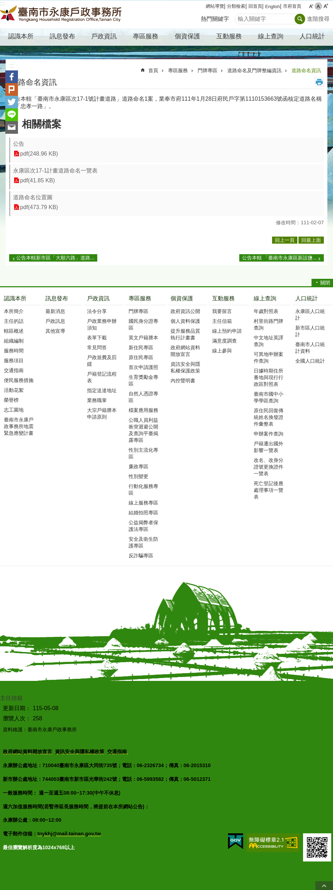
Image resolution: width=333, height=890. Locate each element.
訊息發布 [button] (62, 36)
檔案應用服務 (143, 410)
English (272, 6)
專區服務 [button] (145, 36)
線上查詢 (265, 298)
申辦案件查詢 (268, 434)
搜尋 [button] (300, 19)
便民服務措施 (18, 380)
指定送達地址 (102, 390)
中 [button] (318, 6)
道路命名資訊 (306, 70)
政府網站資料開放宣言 (185, 351)
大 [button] (325, 6)
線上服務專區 (143, 503)
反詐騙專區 (141, 555)
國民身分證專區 (143, 324)
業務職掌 (97, 400)
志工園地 (14, 410)
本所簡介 (14, 311)
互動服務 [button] (229, 36)
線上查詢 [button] (270, 36)
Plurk (11, 89)
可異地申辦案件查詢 (268, 357)
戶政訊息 (55, 321)
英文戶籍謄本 (143, 337)
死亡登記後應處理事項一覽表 (268, 490)
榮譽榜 (11, 400)
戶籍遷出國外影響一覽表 (268, 447)
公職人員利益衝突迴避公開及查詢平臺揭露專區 (143, 430)
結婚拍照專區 (143, 512)
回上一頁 (285, 240)
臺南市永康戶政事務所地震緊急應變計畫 (18, 426)
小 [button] (311, 6)
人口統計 (306, 298)
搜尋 (240, 17)
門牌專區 (207, 70)
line (11, 114)
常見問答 (97, 347)
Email (11, 127)
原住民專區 (141, 357)
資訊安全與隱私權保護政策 (185, 367)
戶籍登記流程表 (102, 377)
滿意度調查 (224, 341)
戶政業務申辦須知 (102, 324)
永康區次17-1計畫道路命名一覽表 (55, 171)
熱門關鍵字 (215, 19)
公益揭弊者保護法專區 (143, 526)
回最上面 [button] (311, 240)
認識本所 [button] (20, 36)
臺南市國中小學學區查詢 (268, 397)
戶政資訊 (98, 298)
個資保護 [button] (187, 36)
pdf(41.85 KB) (37, 180)
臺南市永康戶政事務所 (61, 14)
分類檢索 (236, 6)
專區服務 (178, 70)
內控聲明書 (183, 380)
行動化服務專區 (143, 489)
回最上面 (324, 885)
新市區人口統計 (310, 331)
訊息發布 (56, 298)
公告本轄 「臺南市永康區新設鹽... (279, 258)
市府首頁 (292, 6)
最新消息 (55, 311)
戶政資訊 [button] (104, 36)
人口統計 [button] (312, 36)
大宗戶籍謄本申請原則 (102, 413)
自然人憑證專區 (143, 397)
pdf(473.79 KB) (39, 207)
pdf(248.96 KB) (39, 154)
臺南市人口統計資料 (310, 347)
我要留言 (222, 311)
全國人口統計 (310, 361)
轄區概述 (14, 331)
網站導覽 (215, 6)
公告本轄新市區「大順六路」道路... (55, 258)
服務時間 (14, 350)
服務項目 (14, 360)
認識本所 (15, 298)
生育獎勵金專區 (143, 380)
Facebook (11, 76)
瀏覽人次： (17, 718)
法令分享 (97, 311)
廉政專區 (138, 466)
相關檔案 (41, 124)
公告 (18, 144)
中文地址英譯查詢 (268, 341)
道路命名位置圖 (33, 197)
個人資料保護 (185, 321)
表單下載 (97, 337)
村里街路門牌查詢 (268, 324)
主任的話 (14, 321)
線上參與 (222, 350)
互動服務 (223, 298)
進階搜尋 (318, 19)
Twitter (11, 102)
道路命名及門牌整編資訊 (254, 70)
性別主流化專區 (143, 453)
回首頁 (255, 6)
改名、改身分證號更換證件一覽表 (268, 466)
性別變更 (138, 476)
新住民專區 (141, 347)
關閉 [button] (325, 283)
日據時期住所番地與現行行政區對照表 (268, 377)
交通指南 (14, 370)
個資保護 (182, 298)
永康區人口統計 (310, 314)
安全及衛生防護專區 (143, 542)
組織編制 (14, 341)
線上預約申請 (227, 331)
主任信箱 (222, 321)
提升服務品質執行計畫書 (185, 334)
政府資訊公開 (185, 311)
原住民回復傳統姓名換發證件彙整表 (268, 417)
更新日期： (17, 708)
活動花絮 (14, 390)
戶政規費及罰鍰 (102, 361)
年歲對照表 (266, 311)
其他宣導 (55, 331)
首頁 (153, 70)
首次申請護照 (143, 367)
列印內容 (319, 82)
